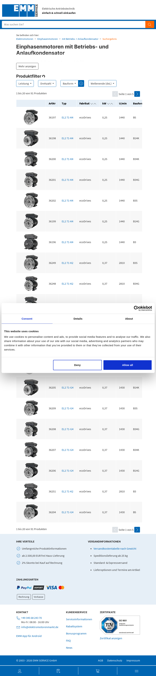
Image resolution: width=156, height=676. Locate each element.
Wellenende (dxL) (101, 83)
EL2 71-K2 (67, 263)
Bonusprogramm (76, 633)
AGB (100, 660)
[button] (19, 671)
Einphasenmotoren (47, 38)
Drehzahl (46, 83)
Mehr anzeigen (27, 66)
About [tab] (129, 318)
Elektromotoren (24, 38)
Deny (77, 364)
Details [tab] (78, 318)
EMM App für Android (29, 636)
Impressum (133, 660)
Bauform (68, 83)
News (69, 647)
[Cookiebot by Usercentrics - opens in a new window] (136, 308)
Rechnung (23, 596)
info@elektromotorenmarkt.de (39, 627)
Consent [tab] (27, 318)
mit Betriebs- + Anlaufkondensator (80, 38)
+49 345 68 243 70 (31, 618)
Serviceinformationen (79, 619)
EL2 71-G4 (67, 387)
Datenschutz (114, 660)
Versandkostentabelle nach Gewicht (115, 548)
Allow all (127, 364)
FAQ (68, 640)
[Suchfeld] (74, 24)
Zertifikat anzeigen (111, 638)
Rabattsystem (74, 626)
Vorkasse (38, 596)
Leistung (23, 83)
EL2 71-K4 (67, 117)
